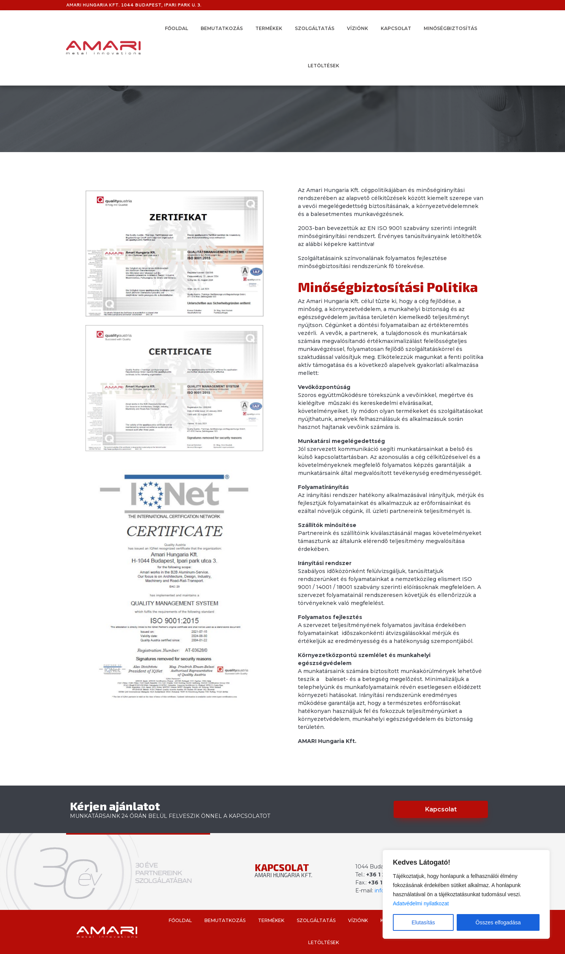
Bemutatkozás (222, 28)
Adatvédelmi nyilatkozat (421, 903)
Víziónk (357, 28)
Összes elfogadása (498, 922)
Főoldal (176, 28)
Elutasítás (423, 922)
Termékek (268, 28)
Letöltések (323, 65)
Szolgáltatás (314, 28)
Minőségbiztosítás (450, 28)
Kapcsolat (396, 28)
